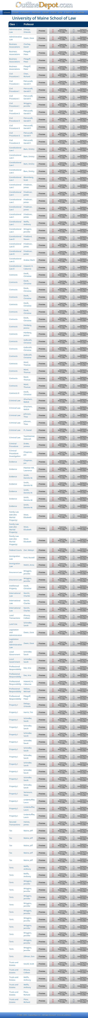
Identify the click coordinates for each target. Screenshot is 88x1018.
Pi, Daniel (28, 430)
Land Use (13, 624)
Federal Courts (15, 550)
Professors (25, 12)
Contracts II (14, 393)
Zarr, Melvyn (29, 550)
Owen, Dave (29, 38)
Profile (53, 12)
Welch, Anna (29, 565)
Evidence (13, 462)
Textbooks (36, 12)
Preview (42, 30)
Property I (13, 705)
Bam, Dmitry (29, 149)
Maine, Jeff (28, 830)
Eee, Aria (27, 668)
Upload (45, 12)
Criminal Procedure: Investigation (15, 453)
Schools (7, 12)
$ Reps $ (68, 12)
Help (60, 12)
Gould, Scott (29, 964)
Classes (15, 12)
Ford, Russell (29, 557)
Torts (11, 867)
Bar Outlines (78, 12)
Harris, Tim (28, 712)
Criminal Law (14, 400)
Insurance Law (15, 572)
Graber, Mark (29, 260)
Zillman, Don (29, 956)
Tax (10, 830)
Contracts (13, 275)
